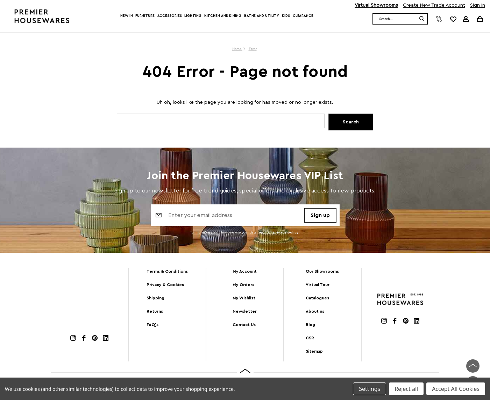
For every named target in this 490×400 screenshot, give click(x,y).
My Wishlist (244, 298)
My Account (245, 271)
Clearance (303, 16)
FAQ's (152, 325)
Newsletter (245, 311)
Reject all (406, 389)
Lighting (192, 16)
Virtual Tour (317, 285)
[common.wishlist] (453, 19)
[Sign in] (466, 19)
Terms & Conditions (167, 271)
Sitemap (314, 351)
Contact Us (244, 325)
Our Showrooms (322, 271)
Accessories (169, 16)
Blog (310, 325)
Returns (155, 311)
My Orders (243, 285)
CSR (310, 338)
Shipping (155, 298)
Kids (286, 16)
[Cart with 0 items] (479, 19)
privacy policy (286, 233)
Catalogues (317, 298)
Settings (369, 389)
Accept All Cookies (456, 389)
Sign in (477, 5)
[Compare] (439, 19)
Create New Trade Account (434, 5)
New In (126, 16)
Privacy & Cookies (165, 285)
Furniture (144, 16)
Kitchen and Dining (222, 16)
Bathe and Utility (261, 16)
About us (315, 311)
